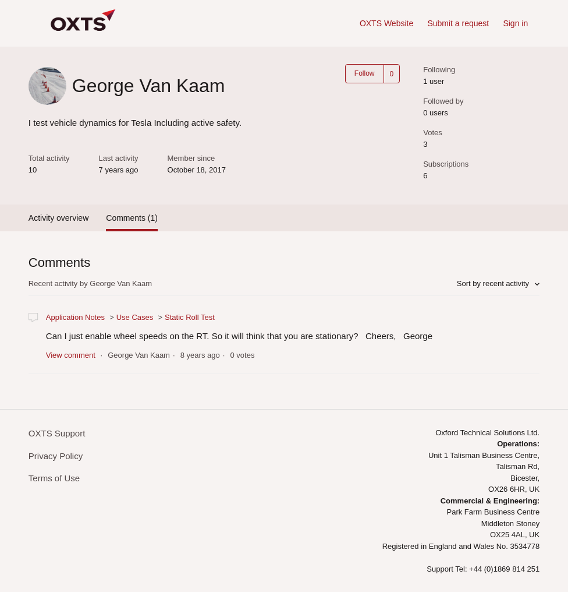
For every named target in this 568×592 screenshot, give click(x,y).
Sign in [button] (515, 23)
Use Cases (135, 317)
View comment (70, 355)
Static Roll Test (190, 317)
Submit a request (458, 23)
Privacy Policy (56, 456)
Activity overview (58, 218)
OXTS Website (386, 23)
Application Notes (75, 317)
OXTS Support (57, 433)
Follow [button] (364, 73)
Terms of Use (54, 478)
